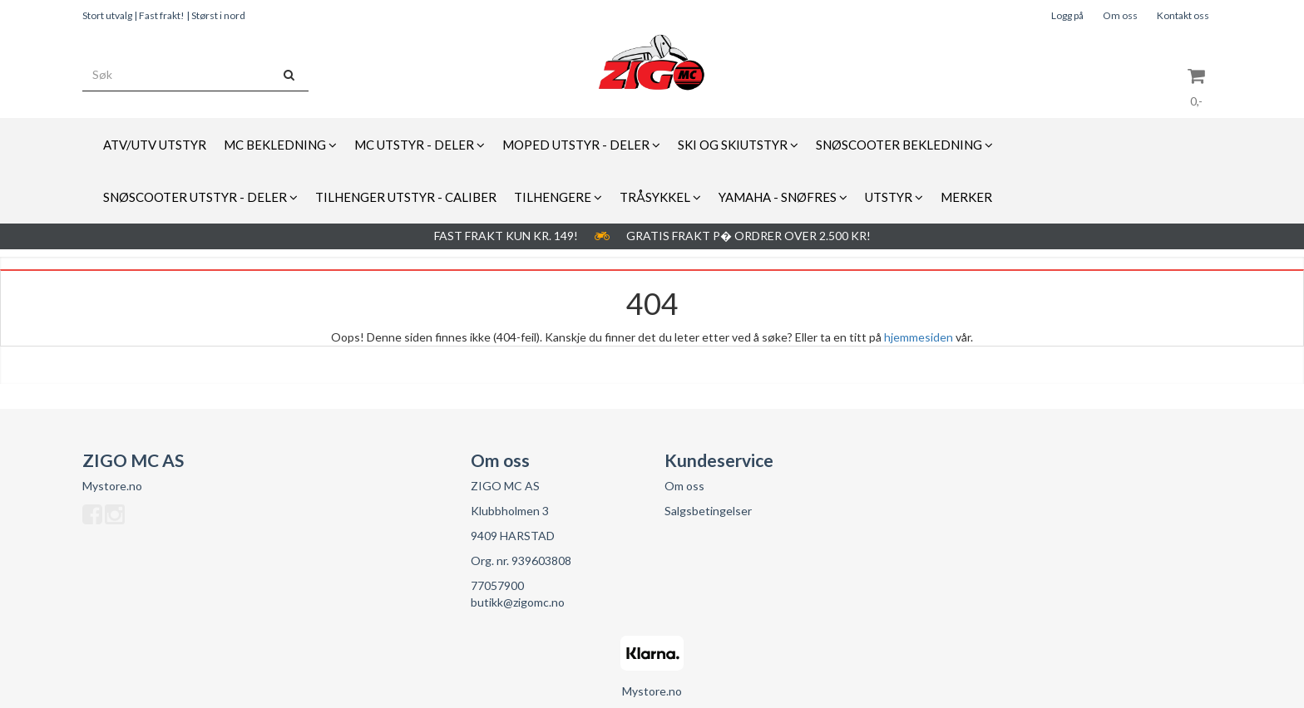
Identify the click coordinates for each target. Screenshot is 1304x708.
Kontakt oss (1183, 15)
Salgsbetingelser (708, 511)
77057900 (497, 585)
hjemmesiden (918, 337)
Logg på (1067, 15)
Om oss (1120, 15)
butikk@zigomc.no (518, 602)
